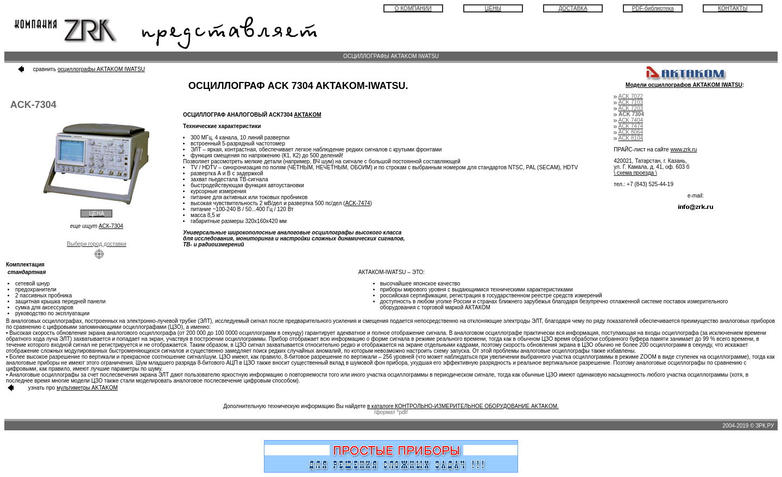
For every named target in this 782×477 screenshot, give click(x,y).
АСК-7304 (111, 226)
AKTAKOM (307, 115)
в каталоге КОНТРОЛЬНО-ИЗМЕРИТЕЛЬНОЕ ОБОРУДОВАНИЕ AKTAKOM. (463, 406)
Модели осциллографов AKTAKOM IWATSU (684, 85)
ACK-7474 (357, 203)
